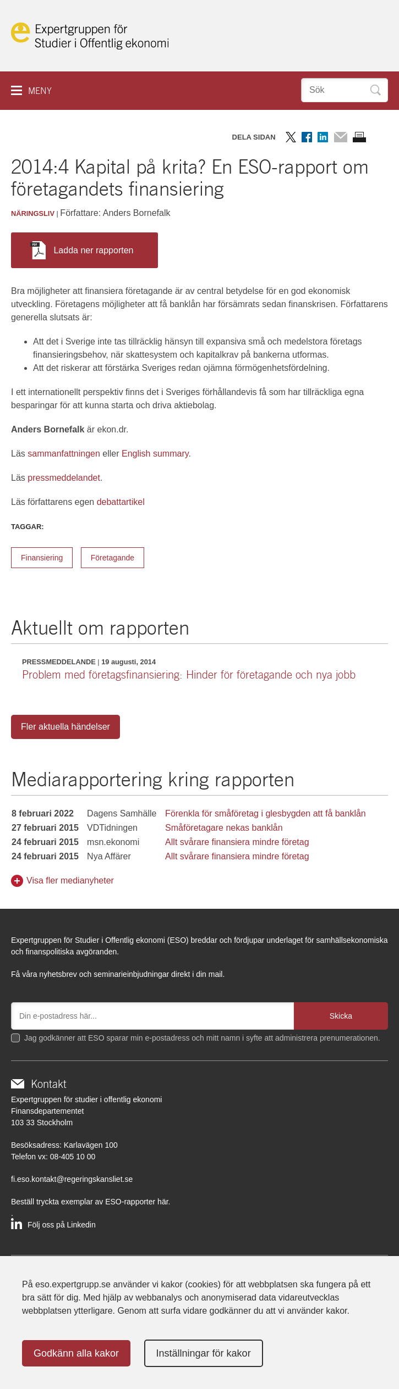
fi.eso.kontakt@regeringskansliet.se (72, 1179)
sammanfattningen (64, 453)
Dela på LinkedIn (323, 137)
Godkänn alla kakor (76, 1353)
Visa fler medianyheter (70, 880)
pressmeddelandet (64, 477)
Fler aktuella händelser (65, 726)
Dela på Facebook (307, 137)
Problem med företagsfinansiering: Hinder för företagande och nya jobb (189, 674)
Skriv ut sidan (359, 137)
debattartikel (121, 502)
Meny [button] (40, 91)
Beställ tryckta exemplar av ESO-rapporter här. (90, 1201)
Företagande (112, 557)
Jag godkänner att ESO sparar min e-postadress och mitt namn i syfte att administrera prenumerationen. (202, 1038)
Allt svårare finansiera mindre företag (237, 842)
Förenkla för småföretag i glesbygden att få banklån (265, 813)
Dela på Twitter (291, 137)
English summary (155, 453)
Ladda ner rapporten (81, 250)
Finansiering (42, 557)
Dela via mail (340, 137)
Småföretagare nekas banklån (223, 827)
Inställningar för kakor (203, 1353)
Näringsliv (32, 213)
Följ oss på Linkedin (62, 1224)
